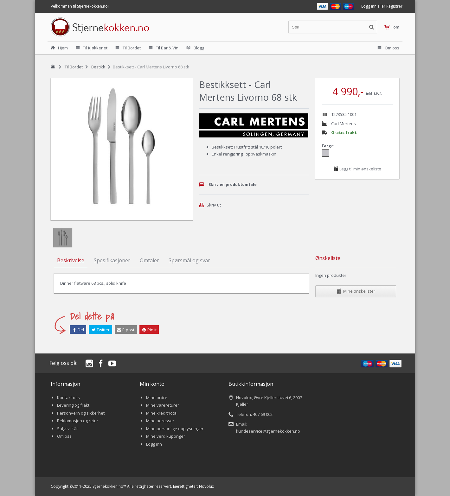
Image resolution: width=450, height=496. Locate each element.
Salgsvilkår (67, 428)
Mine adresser (160, 420)
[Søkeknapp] (371, 27)
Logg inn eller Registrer (381, 6)
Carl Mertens (343, 123)
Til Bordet (74, 67)
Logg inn (154, 444)
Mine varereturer (162, 405)
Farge (328, 146)
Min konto (152, 383)
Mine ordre (156, 397)
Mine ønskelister (356, 291)
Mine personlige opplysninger (174, 428)
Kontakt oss (68, 397)
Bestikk (98, 67)
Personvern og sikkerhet (81, 413)
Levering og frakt (73, 405)
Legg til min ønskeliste (357, 169)
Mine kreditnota (161, 413)
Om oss (64, 436)
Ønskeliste (327, 258)
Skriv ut (214, 205)
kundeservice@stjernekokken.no (268, 431)
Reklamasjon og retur (77, 420)
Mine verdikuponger (165, 436)
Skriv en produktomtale (233, 184)
